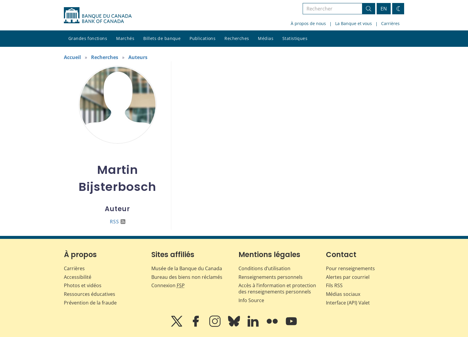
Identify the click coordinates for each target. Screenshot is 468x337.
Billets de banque (162, 38)
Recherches (236, 38)
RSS (117, 221)
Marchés (125, 38)
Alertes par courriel (348, 277)
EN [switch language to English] (384, 8)
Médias (265, 38)
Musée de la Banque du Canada (186, 268)
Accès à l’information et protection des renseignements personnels (277, 288)
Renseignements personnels (270, 277)
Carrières (390, 23)
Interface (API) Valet (348, 302)
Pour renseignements (350, 268)
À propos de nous (308, 23)
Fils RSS (334, 285)
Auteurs (137, 57)
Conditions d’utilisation (264, 268)
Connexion (168, 285)
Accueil (72, 57)
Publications (202, 38)
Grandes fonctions (87, 38)
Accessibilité (77, 277)
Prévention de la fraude (90, 302)
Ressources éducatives (89, 294)
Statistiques (294, 38)
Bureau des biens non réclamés (186, 277)
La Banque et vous (353, 23)
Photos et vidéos (82, 285)
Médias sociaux (343, 294)
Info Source (251, 300)
